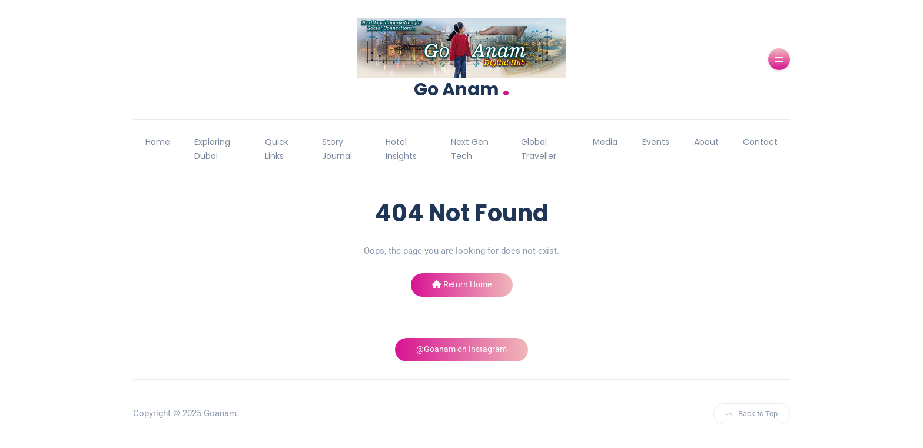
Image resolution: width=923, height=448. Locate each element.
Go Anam (462, 88)
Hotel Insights (401, 149)
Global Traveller (538, 149)
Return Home (462, 284)
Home (157, 142)
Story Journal (337, 149)
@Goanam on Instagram (461, 349)
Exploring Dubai (212, 149)
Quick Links (276, 149)
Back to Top (752, 413)
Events (655, 142)
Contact (760, 142)
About (706, 142)
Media (605, 142)
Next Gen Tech (470, 149)
